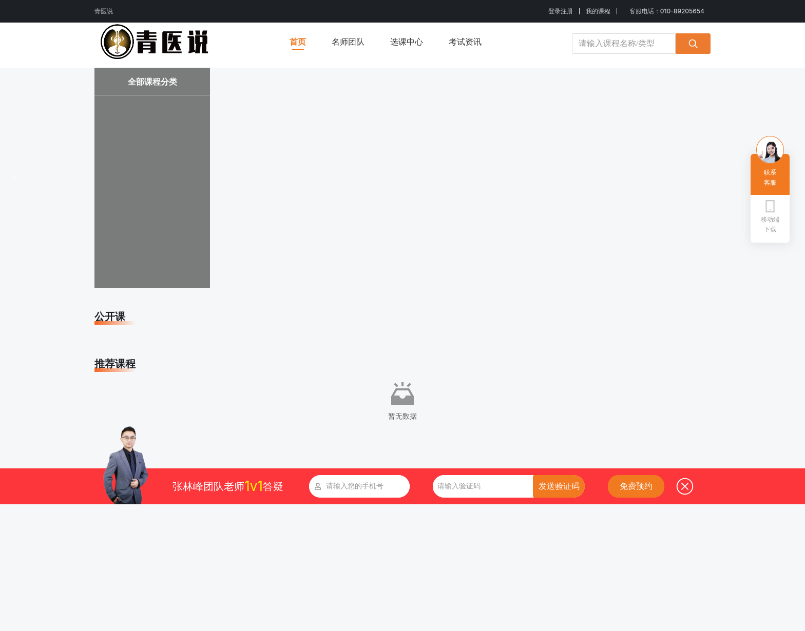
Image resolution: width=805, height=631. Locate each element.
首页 (298, 41)
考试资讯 (465, 41)
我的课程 (598, 11)
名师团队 (348, 41)
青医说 (103, 11)
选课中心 (406, 41)
